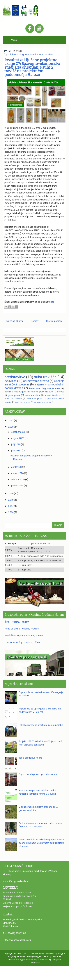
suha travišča (46, 54)
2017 (10, 506)
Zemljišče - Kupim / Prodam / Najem (24, 635)
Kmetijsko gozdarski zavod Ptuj (19, 896)
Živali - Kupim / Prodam (17, 621)
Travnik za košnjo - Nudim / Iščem (22, 642)
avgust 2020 (17, 438)
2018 (10, 499)
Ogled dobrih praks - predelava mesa (38, 774)
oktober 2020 (18, 431)
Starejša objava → (56, 321)
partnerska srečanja (42, 402)
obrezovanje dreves (36, 381)
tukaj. (51, 301)
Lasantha (56, 956)
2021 (10, 420)
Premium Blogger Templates (22, 959)
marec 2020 (17, 473)
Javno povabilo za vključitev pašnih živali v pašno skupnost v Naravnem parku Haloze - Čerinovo (41, 843)
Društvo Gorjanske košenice (18, 902)
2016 (10, 512)
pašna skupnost (35, 398)
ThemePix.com (24, 956)
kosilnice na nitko (22, 402)
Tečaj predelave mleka (30, 757)
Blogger (61, 953)
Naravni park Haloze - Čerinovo (47, 391)
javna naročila (32, 395)
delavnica (10, 381)
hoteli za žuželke (13, 398)
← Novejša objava (13, 321)
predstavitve (15, 377)
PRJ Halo (7, 899)
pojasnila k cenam (40, 543)
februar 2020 (18, 479)
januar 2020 (17, 485)
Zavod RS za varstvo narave (17, 892)
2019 (10, 493)
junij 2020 (16, 450)
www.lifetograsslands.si (16, 881)
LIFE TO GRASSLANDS (33, 953)
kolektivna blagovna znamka (23, 54)
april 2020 (16, 467)
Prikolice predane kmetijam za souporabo (41, 725)
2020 (10, 426)
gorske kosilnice (53, 395)
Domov (34, 321)
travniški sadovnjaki (15, 391)
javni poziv (14, 395)
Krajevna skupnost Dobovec (18, 906)
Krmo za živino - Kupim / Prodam (22, 628)
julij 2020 (15, 444)
